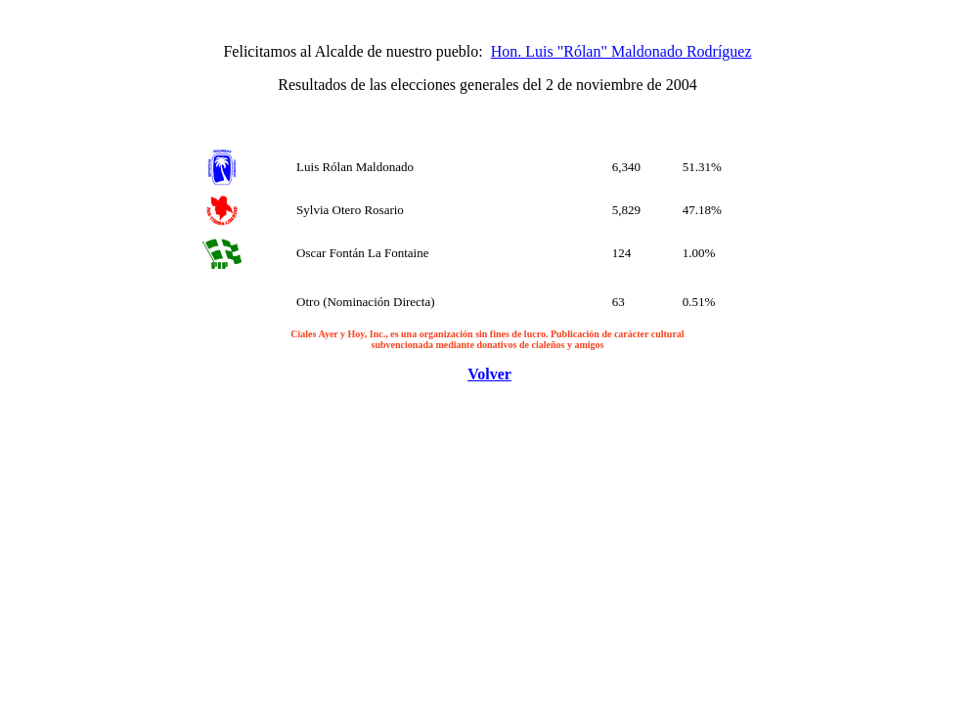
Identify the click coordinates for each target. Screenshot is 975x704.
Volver (489, 374)
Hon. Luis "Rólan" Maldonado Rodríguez (621, 51)
